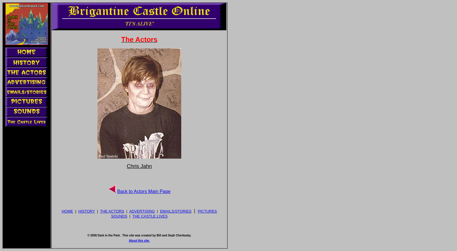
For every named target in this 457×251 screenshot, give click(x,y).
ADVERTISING (142, 211)
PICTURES (207, 211)
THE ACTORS (112, 211)
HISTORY (86, 211)
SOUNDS (119, 216)
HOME (67, 211)
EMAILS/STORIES (175, 211)
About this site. (139, 240)
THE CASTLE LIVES (150, 216)
